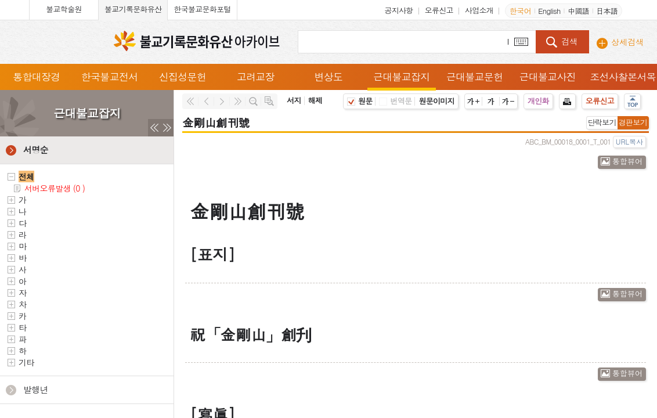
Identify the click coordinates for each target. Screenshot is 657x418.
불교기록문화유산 (132, 9)
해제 (315, 100)
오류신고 (439, 10)
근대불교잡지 (401, 77)
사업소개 (479, 10)
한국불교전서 (109, 77)
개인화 (538, 100)
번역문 (395, 100)
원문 (360, 100)
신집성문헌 (183, 77)
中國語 (578, 10)
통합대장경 (36, 77)
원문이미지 (436, 100)
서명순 (35, 149)
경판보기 (633, 122)
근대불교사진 (547, 77)
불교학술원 (64, 9)
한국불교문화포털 (202, 9)
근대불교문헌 (474, 77)
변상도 (328, 77)
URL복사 (629, 141)
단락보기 (602, 122)
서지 (294, 100)
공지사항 (398, 10)
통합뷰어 (627, 161)
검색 (569, 41)
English (549, 10)
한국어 (520, 10)
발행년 (35, 389)
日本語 (607, 10)
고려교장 (256, 77)
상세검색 (627, 42)
